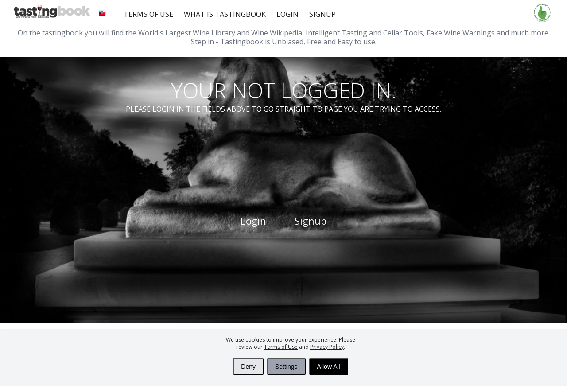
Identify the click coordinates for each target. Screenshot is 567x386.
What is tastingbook (225, 14)
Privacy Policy (327, 347)
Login (287, 14)
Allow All (328, 366)
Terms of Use (281, 347)
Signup (322, 14)
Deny (248, 366)
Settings (286, 366)
